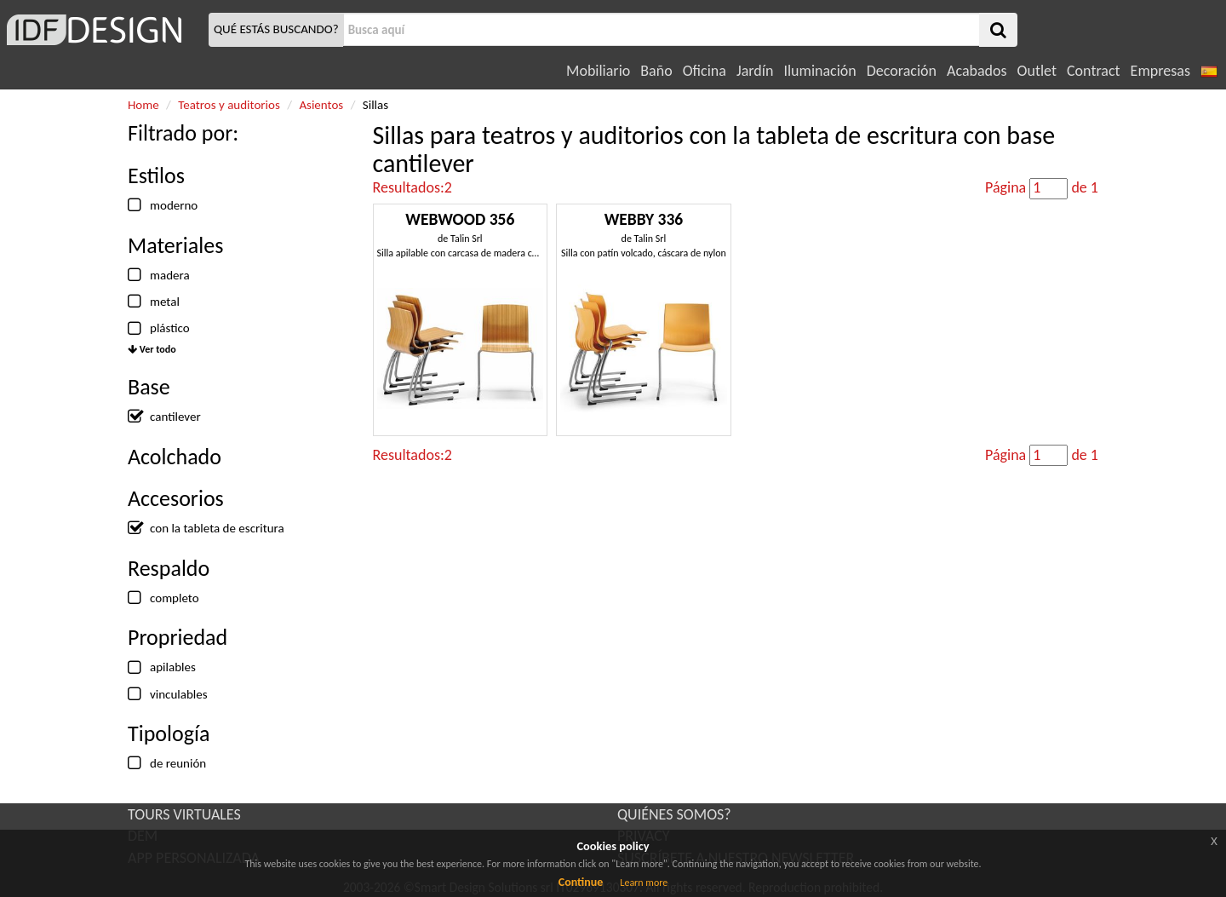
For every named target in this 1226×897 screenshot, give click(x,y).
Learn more (643, 882)
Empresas (1160, 70)
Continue (581, 882)
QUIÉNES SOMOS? (674, 814)
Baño (656, 70)
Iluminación (819, 70)
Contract (1093, 70)
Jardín (754, 70)
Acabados (977, 70)
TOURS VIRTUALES (184, 814)
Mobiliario (598, 70)
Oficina (704, 70)
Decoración (902, 70)
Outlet (1037, 70)
